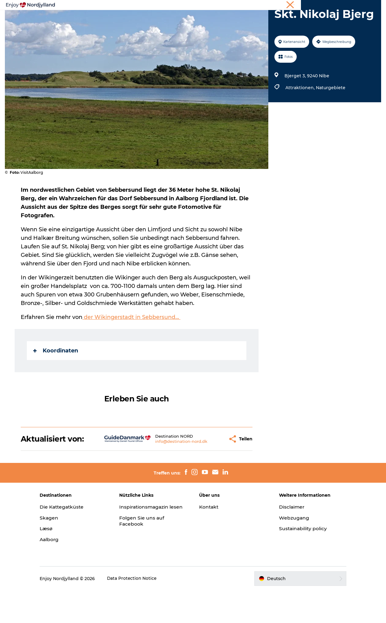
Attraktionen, (300, 111)
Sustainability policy (298, 561)
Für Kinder (287, 14)
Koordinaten (56, 374)
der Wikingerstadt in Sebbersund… (132, 341)
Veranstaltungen (246, 14)
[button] (204, 466)
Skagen (58, 550)
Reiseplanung (135, 14)
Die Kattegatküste (72, 539)
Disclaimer (287, 539)
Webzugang (289, 550)
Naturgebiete (330, 111)
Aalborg (59, 572)
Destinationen (176, 14)
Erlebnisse (98, 14)
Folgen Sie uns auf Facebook (147, 560)
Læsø (56, 561)
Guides (210, 14)
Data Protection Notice (141, 611)
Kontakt (209, 539)
